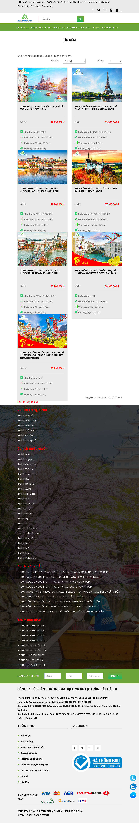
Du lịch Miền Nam (26, 425)
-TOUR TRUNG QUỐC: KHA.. (32, 650)
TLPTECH (44, 815)
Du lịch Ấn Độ (24, 488)
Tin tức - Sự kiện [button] (25, 6)
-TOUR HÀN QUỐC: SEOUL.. (32, 664)
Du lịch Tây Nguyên (27, 440)
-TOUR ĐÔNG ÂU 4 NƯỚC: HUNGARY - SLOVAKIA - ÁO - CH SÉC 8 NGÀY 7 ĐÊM (58, 606)
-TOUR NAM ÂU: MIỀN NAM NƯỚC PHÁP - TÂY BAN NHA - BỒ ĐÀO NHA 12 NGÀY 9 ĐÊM (63, 571)
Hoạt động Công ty (76, 2)
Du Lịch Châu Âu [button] (68, 28)
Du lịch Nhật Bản (26, 503)
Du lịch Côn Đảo (26, 435)
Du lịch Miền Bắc (26, 415)
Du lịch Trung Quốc (27, 473)
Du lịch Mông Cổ (26, 513)
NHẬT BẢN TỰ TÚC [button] (83, 28)
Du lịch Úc (23, 523)
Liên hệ (22, 776)
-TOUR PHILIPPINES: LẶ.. (31, 660)
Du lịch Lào (23, 552)
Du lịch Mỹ (23, 518)
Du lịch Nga (23, 498)
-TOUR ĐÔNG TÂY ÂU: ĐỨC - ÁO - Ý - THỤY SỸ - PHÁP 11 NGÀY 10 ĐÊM (55, 596)
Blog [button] (37, 6)
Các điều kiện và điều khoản (33, 770)
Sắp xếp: (54, 61)
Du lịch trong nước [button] (34, 28)
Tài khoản (92, 2)
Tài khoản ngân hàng (30, 758)
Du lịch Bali (23, 478)
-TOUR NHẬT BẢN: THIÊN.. (32, 655)
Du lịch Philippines (27, 557)
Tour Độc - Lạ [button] (97, 28)
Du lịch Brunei (25, 454)
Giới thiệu (21, 28)
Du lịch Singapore (26, 459)
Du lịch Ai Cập (24, 508)
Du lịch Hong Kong (27, 538)
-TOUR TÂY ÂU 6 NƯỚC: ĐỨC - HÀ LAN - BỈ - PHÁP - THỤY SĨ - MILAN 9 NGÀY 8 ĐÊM (61, 611)
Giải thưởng (47, 6)
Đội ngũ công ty (27, 753)
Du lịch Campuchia (27, 464)
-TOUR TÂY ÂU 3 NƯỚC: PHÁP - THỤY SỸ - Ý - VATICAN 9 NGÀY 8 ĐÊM (54, 581)
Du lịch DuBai (24, 547)
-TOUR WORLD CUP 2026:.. (32, 625)
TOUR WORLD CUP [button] (111, 28)
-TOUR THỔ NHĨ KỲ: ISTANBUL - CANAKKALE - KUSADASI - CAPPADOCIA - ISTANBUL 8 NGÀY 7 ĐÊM (69, 591)
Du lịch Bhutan (25, 543)
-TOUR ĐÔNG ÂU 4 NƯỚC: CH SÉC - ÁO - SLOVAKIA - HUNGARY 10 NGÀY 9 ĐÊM (59, 601)
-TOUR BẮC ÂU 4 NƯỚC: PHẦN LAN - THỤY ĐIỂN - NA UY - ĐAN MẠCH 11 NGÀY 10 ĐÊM (63, 576)
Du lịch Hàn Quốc (26, 493)
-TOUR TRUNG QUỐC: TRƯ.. (32, 645)
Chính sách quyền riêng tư (32, 764)
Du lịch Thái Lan (25, 469)
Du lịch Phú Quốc (26, 430)
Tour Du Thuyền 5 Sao (29, 533)
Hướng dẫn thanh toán (30, 747)
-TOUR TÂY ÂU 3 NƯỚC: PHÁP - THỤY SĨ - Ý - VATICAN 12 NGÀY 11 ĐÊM (55, 586)
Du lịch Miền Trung (27, 420)
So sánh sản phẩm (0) (27, 401)
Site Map (23, 782)
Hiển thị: (100, 61)
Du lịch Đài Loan (26, 483)
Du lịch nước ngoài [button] (52, 28)
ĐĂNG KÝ (114, 676)
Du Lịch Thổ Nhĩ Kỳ (27, 528)
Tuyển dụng (104, 2)
